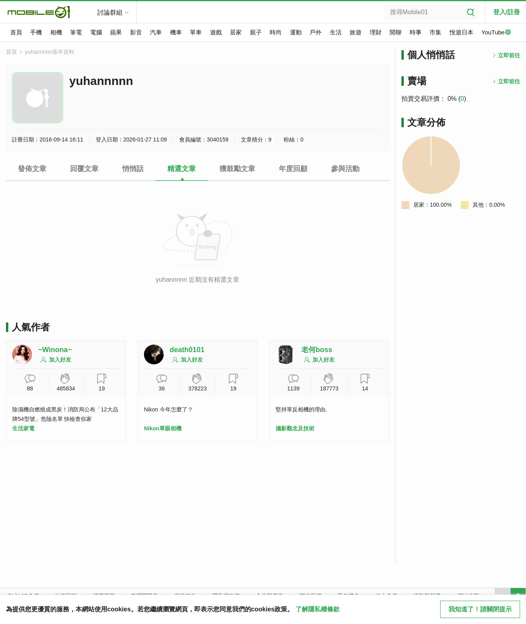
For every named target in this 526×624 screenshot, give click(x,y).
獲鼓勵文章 (237, 169)
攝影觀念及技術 (295, 428)
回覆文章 (84, 169)
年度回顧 (293, 169)
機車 (176, 32)
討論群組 (110, 12)
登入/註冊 (506, 12)
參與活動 (345, 169)
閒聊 (395, 32)
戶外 (316, 32)
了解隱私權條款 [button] (317, 609)
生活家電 (23, 428)
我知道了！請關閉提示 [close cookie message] (480, 609)
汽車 (156, 32)
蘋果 (116, 32)
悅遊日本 (461, 32)
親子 (256, 32)
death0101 (187, 350)
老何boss (316, 350)
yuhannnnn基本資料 (49, 52)
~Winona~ (55, 350)
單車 (196, 32)
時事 (416, 32)
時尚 (276, 32)
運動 (296, 32)
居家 (236, 32)
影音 (136, 32)
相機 (56, 32)
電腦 (96, 32)
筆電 (76, 32)
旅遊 (355, 32)
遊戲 (216, 32)
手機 (36, 32)
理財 (376, 32)
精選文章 (181, 169)
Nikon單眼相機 (163, 428)
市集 (435, 32)
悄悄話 (133, 169)
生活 (336, 32)
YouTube (496, 33)
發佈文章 (32, 169)
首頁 (16, 32)
